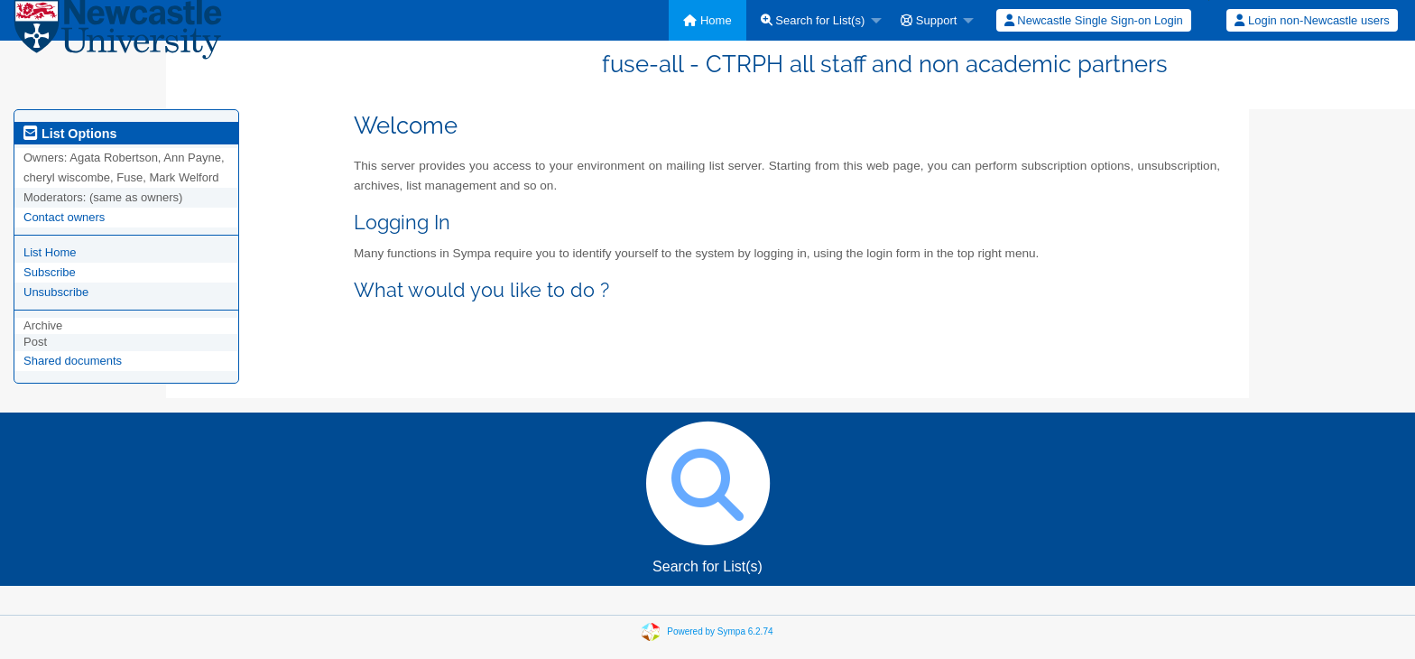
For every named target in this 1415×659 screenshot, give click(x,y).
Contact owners (64, 217)
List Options (69, 133)
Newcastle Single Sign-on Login (1093, 20)
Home (707, 20)
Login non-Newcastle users (1312, 20)
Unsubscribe (55, 292)
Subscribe (49, 272)
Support (929, 20)
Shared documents (72, 360)
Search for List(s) (813, 20)
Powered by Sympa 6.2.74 (719, 631)
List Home (50, 252)
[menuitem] (707, 20)
